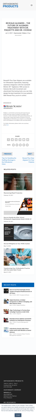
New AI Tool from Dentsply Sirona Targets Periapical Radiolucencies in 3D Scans (21, 291)
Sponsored (17, 33)
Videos (24, 33)
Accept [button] (18, 415)
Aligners (19, 313)
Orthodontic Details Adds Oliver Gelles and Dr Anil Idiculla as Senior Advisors (20, 330)
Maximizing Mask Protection (13, 193)
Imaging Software (24, 295)
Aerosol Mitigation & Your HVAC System (17, 243)
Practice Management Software (20, 334)
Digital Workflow (21, 305)
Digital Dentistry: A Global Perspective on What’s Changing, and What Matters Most (21, 301)
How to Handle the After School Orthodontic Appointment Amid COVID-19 (17, 218)
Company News (21, 334)
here (8, 125)
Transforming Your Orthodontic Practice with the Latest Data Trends (17, 269)
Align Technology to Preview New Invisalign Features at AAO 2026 (20, 311)
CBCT (18, 295)
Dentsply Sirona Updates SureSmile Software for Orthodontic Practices (20, 319)
